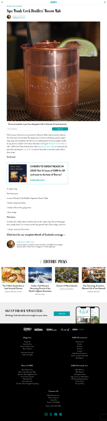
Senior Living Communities (79, 356)
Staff (20, 292)
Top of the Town (27, 381)
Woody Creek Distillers (57, 143)
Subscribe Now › (37, 180)
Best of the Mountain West (27, 372)
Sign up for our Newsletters (80, 377)
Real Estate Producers (80, 353)
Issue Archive (27, 344)
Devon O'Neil (40, 294)
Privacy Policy (79, 384)
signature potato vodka (46, 146)
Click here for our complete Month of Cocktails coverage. (35, 234)
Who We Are (80, 372)
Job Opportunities (80, 374)
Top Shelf (27, 149)
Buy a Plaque (27, 349)
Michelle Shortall (67, 289)
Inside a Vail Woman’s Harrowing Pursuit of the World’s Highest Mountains (40, 288)
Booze (9, 6)
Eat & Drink (17, 6)
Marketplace (80, 358)
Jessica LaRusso (10, 292)
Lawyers (79, 351)
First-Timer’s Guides (27, 377)
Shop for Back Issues (27, 346)
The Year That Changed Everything (27, 384)
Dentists (79, 346)
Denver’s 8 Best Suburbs (66, 285)
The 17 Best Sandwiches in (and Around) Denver (13, 287)
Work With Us (79, 370)
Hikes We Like (27, 379)
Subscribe (27, 342)
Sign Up (60, 129)
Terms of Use (80, 381)
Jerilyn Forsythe (19, 16)
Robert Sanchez (94, 292)
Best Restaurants (27, 370)
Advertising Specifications (79, 379)
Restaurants (80, 342)
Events (80, 344)
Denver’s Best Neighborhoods (27, 374)
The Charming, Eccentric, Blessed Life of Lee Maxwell (93, 287)
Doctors (79, 349)
